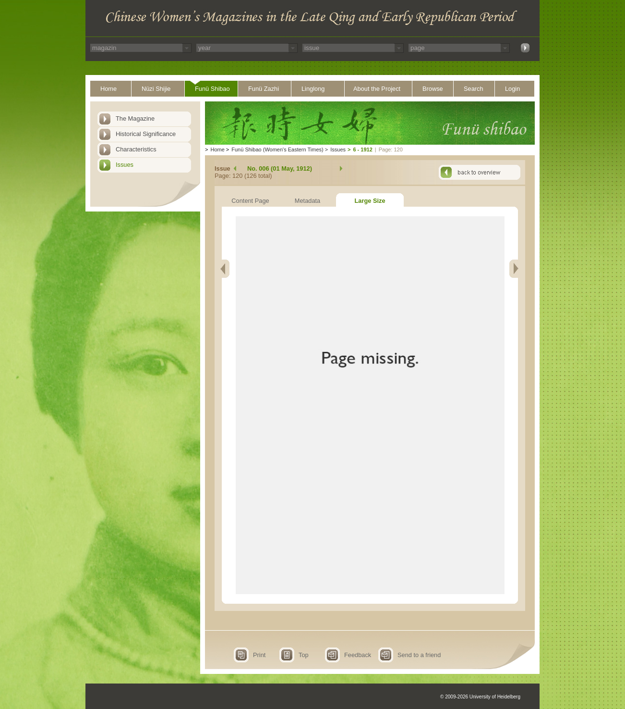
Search (473, 88)
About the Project (376, 88)
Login (512, 88)
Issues (124, 164)
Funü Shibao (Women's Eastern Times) (277, 149)
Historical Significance (146, 133)
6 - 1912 (362, 149)
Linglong (313, 88)
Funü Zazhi (263, 88)
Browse (432, 88)
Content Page (250, 200)
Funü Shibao (212, 88)
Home (108, 88)
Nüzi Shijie (156, 88)
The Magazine (135, 118)
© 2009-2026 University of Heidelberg (480, 696)
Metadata (307, 200)
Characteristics (136, 149)
